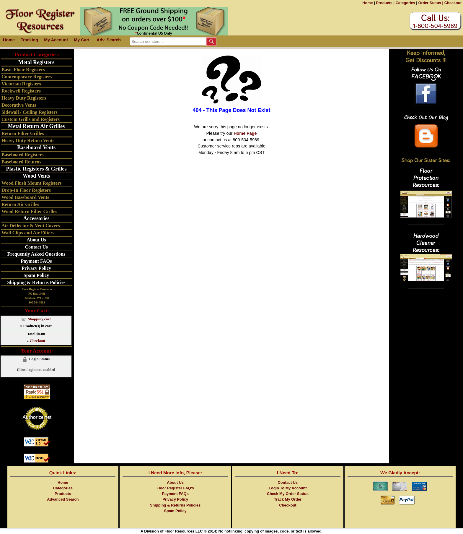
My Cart (81, 40)
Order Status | (430, 3)
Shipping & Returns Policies (36, 282)
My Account (56, 40)
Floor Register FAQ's (175, 488)
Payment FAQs (36, 261)
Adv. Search (109, 40)
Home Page (245, 133)
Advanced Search (63, 499)
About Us (36, 240)
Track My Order (287, 499)
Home (367, 3)
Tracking (29, 40)
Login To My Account (288, 488)
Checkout (453, 3)
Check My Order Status (288, 493)
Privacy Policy (36, 268)
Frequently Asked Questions (36, 254)
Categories (405, 3)
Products (384, 3)
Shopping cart (39, 319)
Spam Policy (36, 275)
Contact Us (36, 247)
